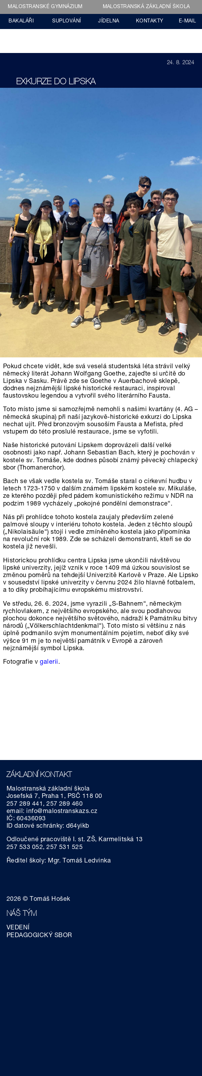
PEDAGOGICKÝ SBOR (39, 936)
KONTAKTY (149, 21)
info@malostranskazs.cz (62, 812)
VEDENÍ (18, 928)
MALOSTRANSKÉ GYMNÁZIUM (45, 7)
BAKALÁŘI (21, 21)
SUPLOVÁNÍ (66, 21)
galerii (49, 662)
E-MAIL (187, 21)
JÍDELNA (108, 21)
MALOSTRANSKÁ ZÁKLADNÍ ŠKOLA (146, 7)
